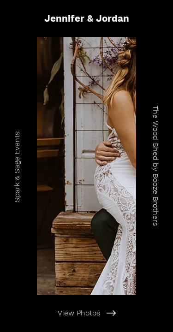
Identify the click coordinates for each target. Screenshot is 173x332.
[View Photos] (86, 313)
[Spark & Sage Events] (18, 166)
